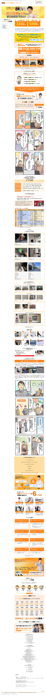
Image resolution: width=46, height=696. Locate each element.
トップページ (3, 692)
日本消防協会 (4, 27)
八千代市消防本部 (4, 25)
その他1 (32, 692)
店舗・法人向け (15, 692)
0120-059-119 (39, 2)
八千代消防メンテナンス (12, 2)
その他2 (34, 692)
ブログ (36, 692)
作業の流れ (11, 692)
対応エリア (8, 692)
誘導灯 (28, 692)
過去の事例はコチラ (31, 244)
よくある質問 (19, 692)
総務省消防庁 (4, 26)
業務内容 (6, 692)
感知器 (26, 692)
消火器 (24, 692)
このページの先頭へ (42, 691)
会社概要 (22, 692)
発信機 (29, 692)
